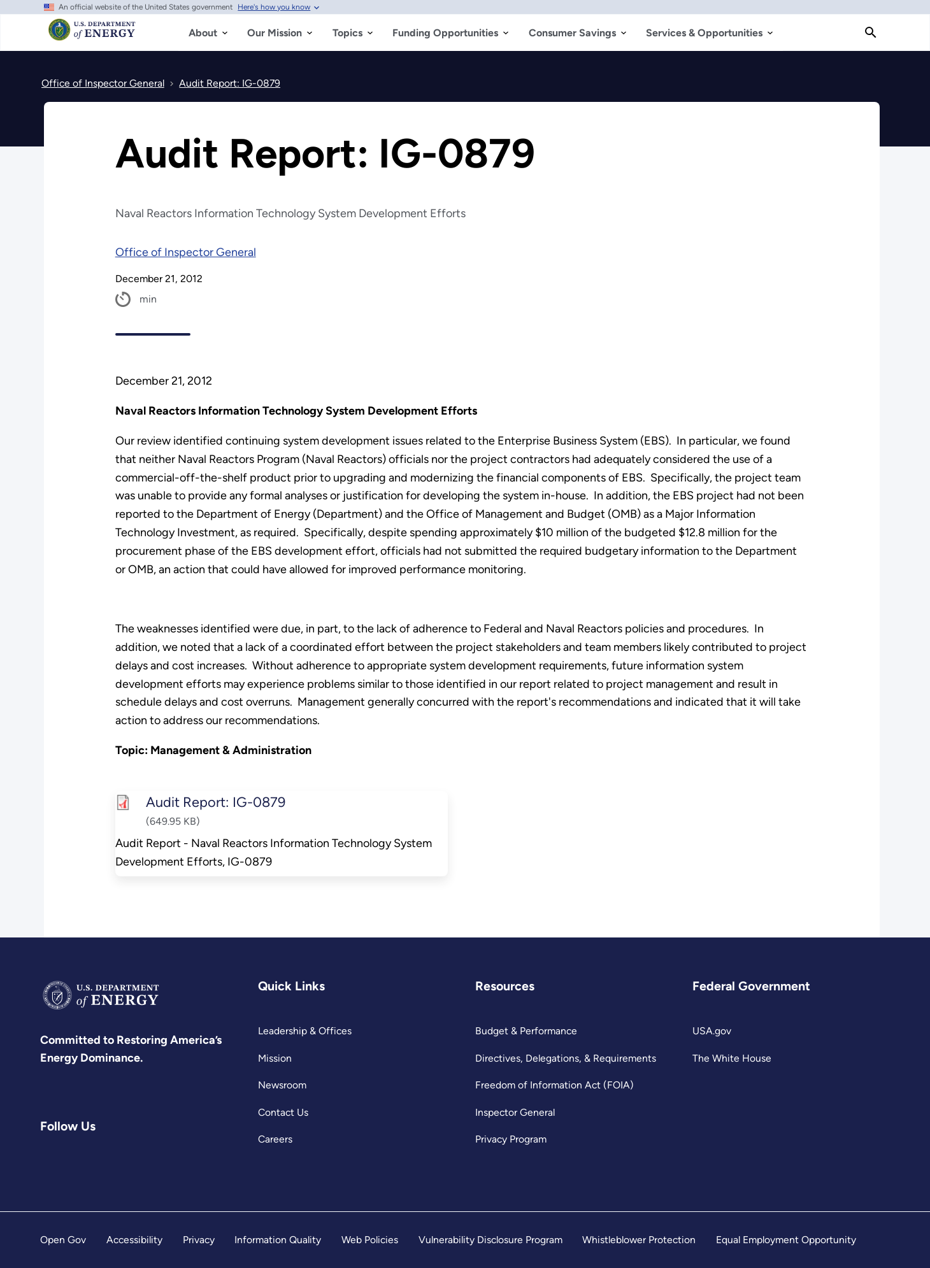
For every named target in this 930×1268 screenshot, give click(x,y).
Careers (275, 1139)
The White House (731, 1058)
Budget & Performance (526, 1031)
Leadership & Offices (305, 1031)
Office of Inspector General (185, 252)
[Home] (92, 36)
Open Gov (63, 1240)
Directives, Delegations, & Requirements (565, 1058)
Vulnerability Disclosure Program (490, 1240)
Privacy (199, 1240)
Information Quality (277, 1240)
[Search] (871, 32)
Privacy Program (511, 1139)
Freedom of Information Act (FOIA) (554, 1085)
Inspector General (515, 1112)
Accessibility (134, 1240)
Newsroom (282, 1085)
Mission (275, 1058)
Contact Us (283, 1112)
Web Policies (369, 1240)
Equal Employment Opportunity (786, 1240)
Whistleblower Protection (639, 1240)
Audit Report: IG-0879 (215, 802)
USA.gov (711, 1031)
